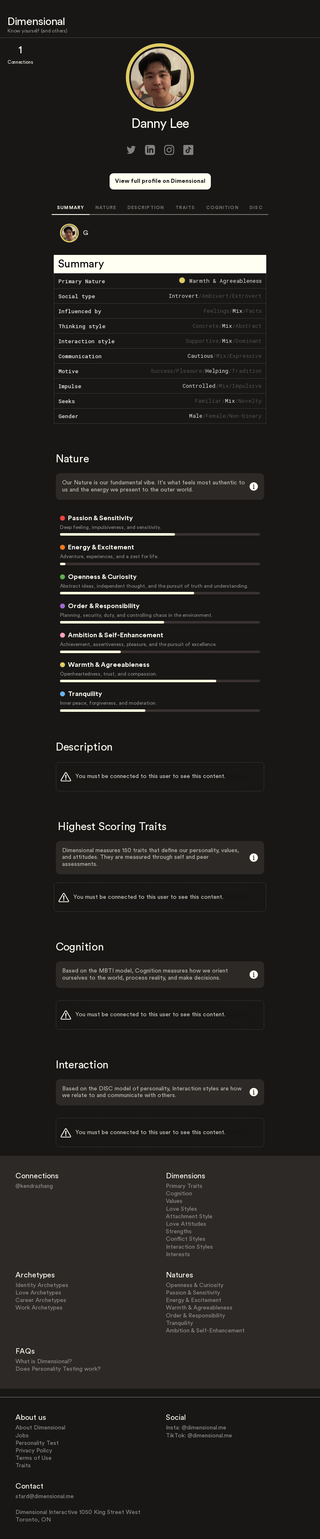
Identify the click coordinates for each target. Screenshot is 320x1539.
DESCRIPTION (146, 207)
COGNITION (222, 207)
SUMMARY (70, 207)
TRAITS (185, 207)
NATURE (106, 207)
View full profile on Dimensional (160, 181)
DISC (256, 207)
